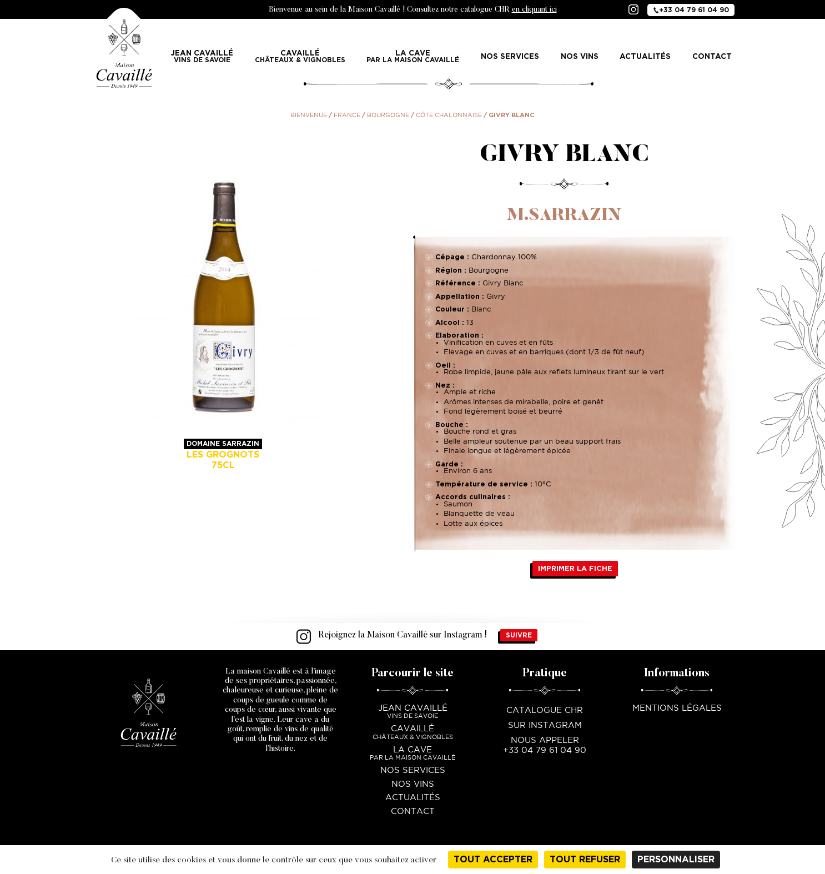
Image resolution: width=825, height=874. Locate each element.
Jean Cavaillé (202, 56)
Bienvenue (308, 115)
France (347, 115)
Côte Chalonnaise (449, 115)
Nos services (510, 56)
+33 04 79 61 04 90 (691, 9)
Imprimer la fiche (575, 568)
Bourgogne (388, 115)
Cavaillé (300, 56)
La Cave (412, 56)
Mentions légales (677, 708)
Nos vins (579, 56)
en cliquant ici (534, 10)
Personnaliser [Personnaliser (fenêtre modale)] (676, 859)
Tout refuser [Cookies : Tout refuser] (585, 859)
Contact (712, 56)
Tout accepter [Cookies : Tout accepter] (493, 859)
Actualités (645, 56)
